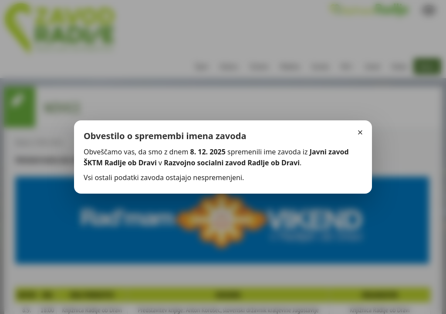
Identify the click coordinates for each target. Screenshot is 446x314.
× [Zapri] (360, 132)
